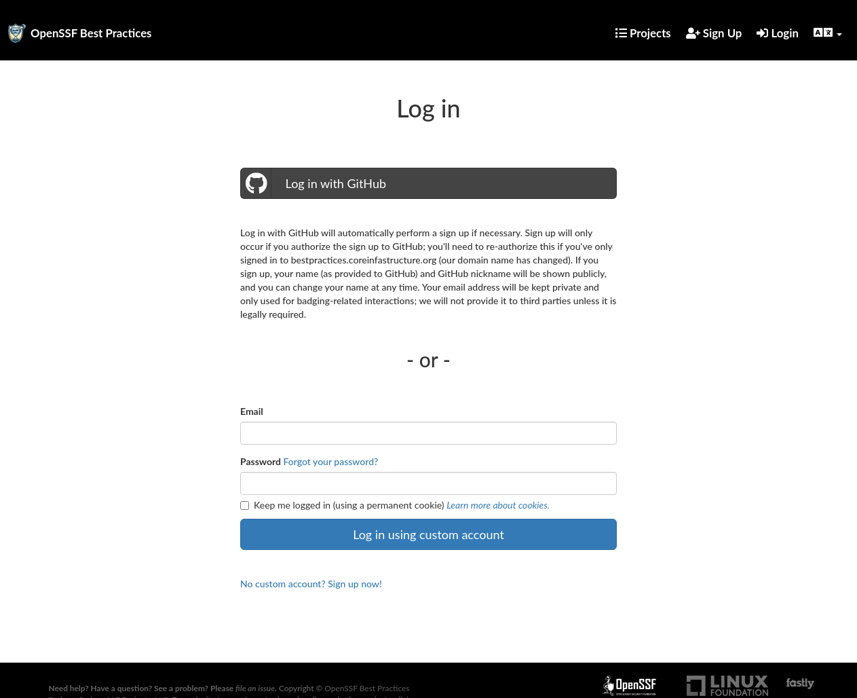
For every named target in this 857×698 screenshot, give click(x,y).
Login (778, 33)
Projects (643, 33)
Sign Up (714, 33)
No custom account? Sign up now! (311, 583)
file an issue (255, 688)
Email (251, 411)
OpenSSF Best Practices (91, 33)
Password (260, 461)
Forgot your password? (331, 461)
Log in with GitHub (313, 183)
